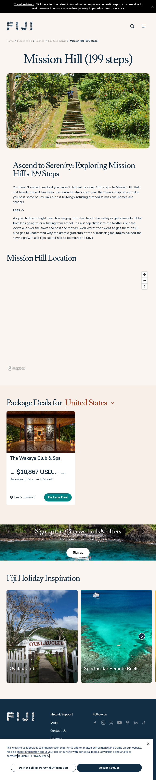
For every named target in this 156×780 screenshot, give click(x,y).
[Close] (148, 743)
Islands (40, 41)
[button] (19, 26)
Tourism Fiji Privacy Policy (33, 756)
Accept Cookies (109, 767)
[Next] (142, 636)
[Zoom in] (144, 275)
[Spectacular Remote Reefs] (116, 638)
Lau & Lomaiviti (57, 41)
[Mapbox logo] (17, 368)
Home (10, 41)
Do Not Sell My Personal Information (43, 767)
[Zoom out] (144, 280)
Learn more (112, 8)
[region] (78, 321)
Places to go (24, 41)
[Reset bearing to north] (144, 286)
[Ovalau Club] (42, 638)
